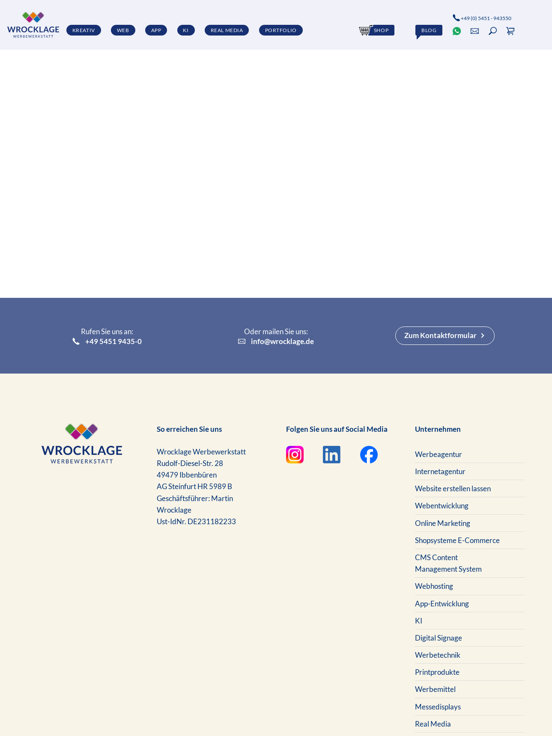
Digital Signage (438, 637)
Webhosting (434, 586)
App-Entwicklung (442, 603)
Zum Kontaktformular (440, 335)
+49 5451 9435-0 (107, 341)
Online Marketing (442, 523)
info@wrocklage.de (276, 341)
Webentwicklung (441, 505)
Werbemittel (435, 689)
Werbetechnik (437, 654)
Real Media (433, 723)
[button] (493, 31)
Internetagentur (440, 471)
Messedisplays (438, 706)
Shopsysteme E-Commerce (457, 540)
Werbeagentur (438, 454)
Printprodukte (437, 672)
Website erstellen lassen (453, 488)
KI (418, 620)
